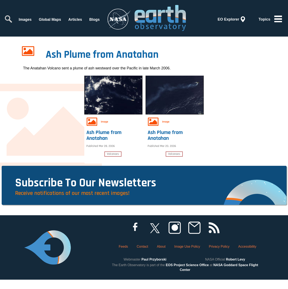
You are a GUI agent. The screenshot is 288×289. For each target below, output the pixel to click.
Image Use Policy (187, 256)
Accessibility (247, 256)
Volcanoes (113, 153)
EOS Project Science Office (187, 274)
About (161, 256)
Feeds (123, 256)
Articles (75, 19)
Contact (142, 256)
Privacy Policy (219, 256)
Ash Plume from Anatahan (105, 133)
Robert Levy (235, 269)
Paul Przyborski (153, 269)
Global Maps (50, 19)
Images (25, 19)
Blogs (94, 19)
